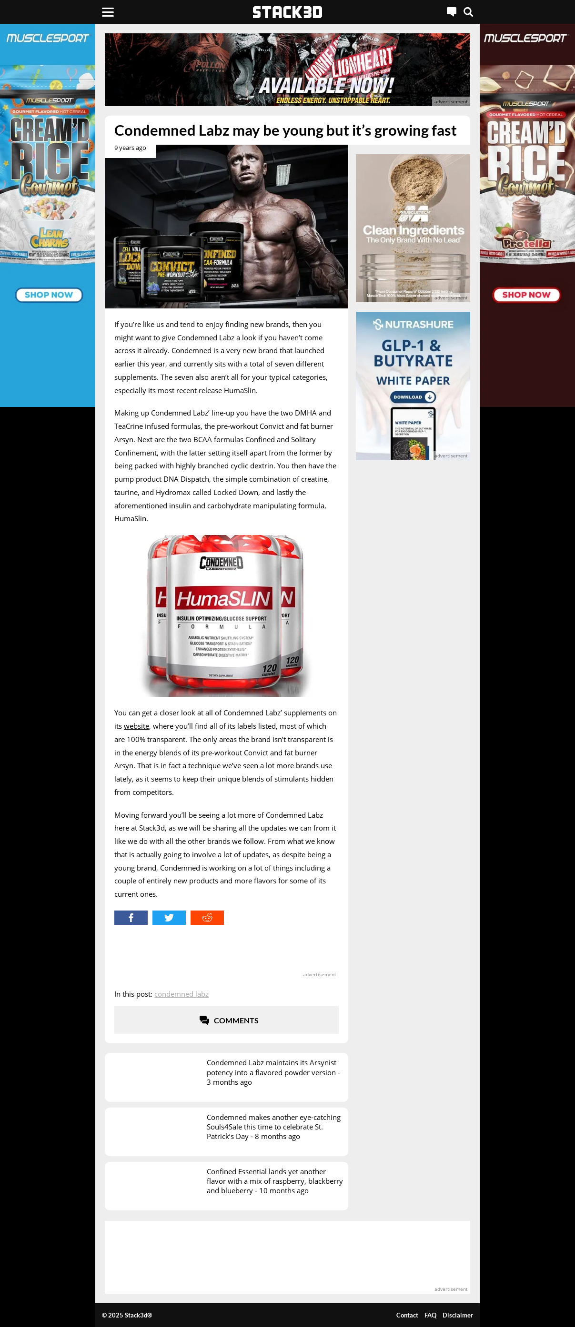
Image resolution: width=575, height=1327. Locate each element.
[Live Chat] (451, 12)
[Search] (468, 12)
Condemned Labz (181, 994)
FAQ (430, 1315)
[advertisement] (287, 69)
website (136, 726)
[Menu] (108, 12)
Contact (407, 1315)
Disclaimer (458, 1315)
